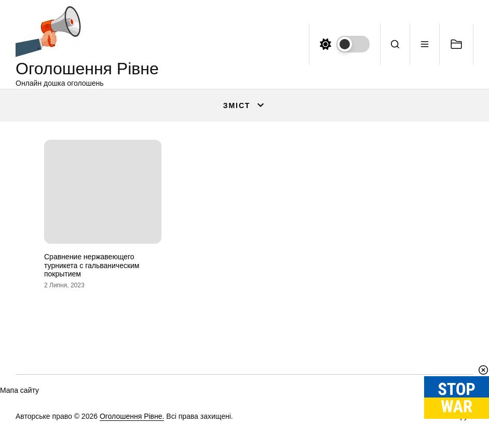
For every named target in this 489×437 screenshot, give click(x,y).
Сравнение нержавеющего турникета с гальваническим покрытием (92, 266)
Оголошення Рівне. (132, 416)
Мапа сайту (19, 390)
